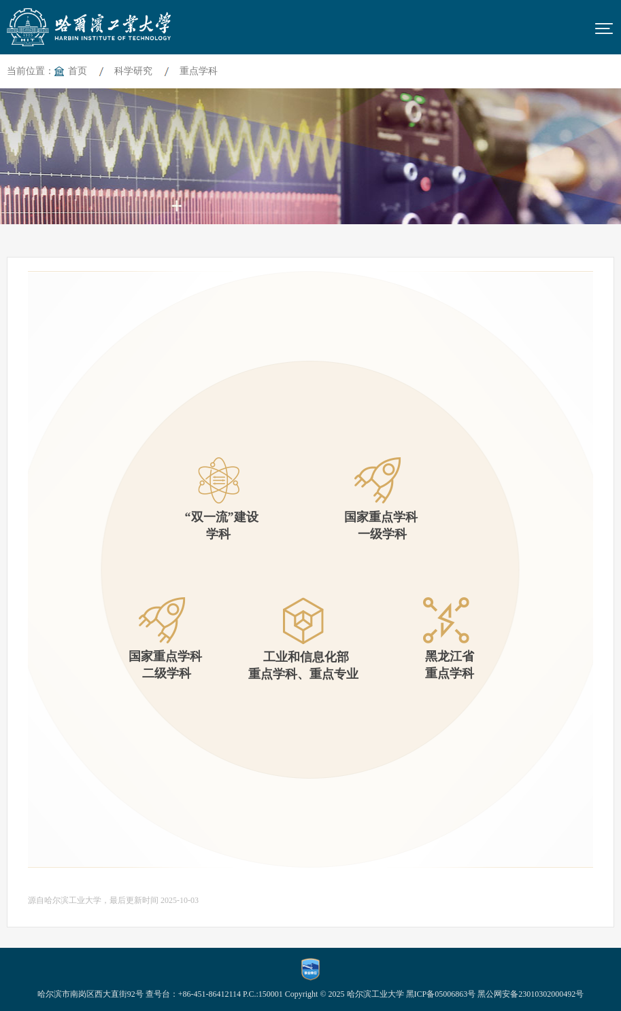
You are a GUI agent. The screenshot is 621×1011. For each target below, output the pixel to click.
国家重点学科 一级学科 (378, 498)
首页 (77, 71)
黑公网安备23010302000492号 (530, 994)
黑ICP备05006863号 (441, 994)
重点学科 (199, 71)
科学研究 (133, 71)
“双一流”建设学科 (218, 498)
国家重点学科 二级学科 (162, 638)
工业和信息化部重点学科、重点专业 (303, 639)
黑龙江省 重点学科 (446, 638)
